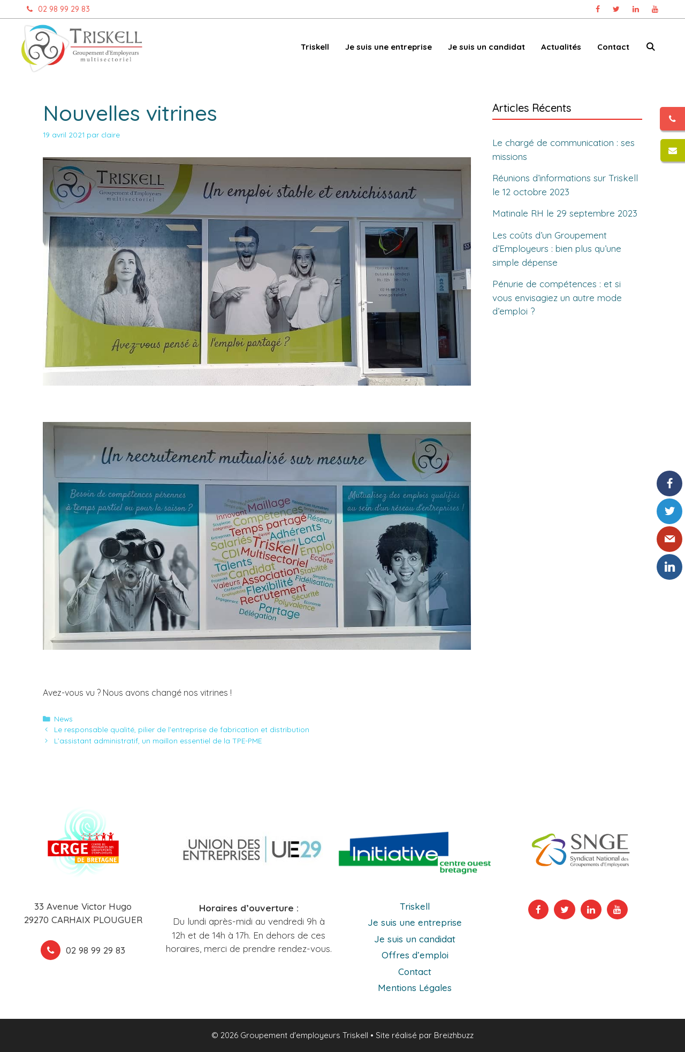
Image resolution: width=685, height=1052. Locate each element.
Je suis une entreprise (388, 47)
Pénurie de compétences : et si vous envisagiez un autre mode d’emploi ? (557, 297)
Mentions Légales (415, 987)
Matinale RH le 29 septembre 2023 (564, 213)
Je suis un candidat (486, 47)
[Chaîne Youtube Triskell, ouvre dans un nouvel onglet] (655, 9)
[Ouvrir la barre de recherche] (650, 49)
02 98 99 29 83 (55, 9)
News (63, 718)
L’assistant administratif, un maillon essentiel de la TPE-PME (158, 740)
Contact (613, 47)
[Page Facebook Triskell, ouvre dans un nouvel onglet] (597, 9)
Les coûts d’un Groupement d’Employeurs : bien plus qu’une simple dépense (556, 248)
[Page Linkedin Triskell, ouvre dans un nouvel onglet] (635, 9)
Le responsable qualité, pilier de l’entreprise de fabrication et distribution (181, 729)
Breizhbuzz (454, 1035)
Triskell (315, 47)
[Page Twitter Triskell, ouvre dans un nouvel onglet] (616, 9)
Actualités (561, 47)
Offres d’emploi (415, 955)
